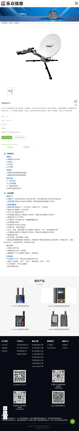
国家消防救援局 (22, 420)
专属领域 (4, 348)
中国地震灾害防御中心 (9, 420)
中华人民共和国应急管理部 (59, 420)
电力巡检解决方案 (37, 351)
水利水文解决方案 (37, 366)
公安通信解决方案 (37, 354)
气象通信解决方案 (37, 363)
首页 (10, 23)
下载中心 (65, 348)
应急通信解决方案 (37, 345)
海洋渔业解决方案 (37, 348)
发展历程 (4, 351)
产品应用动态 (51, 348)
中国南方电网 (32, 420)
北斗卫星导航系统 (22, 418)
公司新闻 (50, 345)
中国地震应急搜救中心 (55, 418)
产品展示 (16, 23)
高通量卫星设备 (22, 354)
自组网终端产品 (22, 351)
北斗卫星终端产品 (22, 348)
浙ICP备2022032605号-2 (42, 428)
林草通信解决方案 (37, 357)
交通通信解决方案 (37, 360)
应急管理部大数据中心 (9, 418)
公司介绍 (4, 345)
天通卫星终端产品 (22, 345)
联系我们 (65, 345)
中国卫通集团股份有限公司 (38, 418)
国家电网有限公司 (43, 420)
